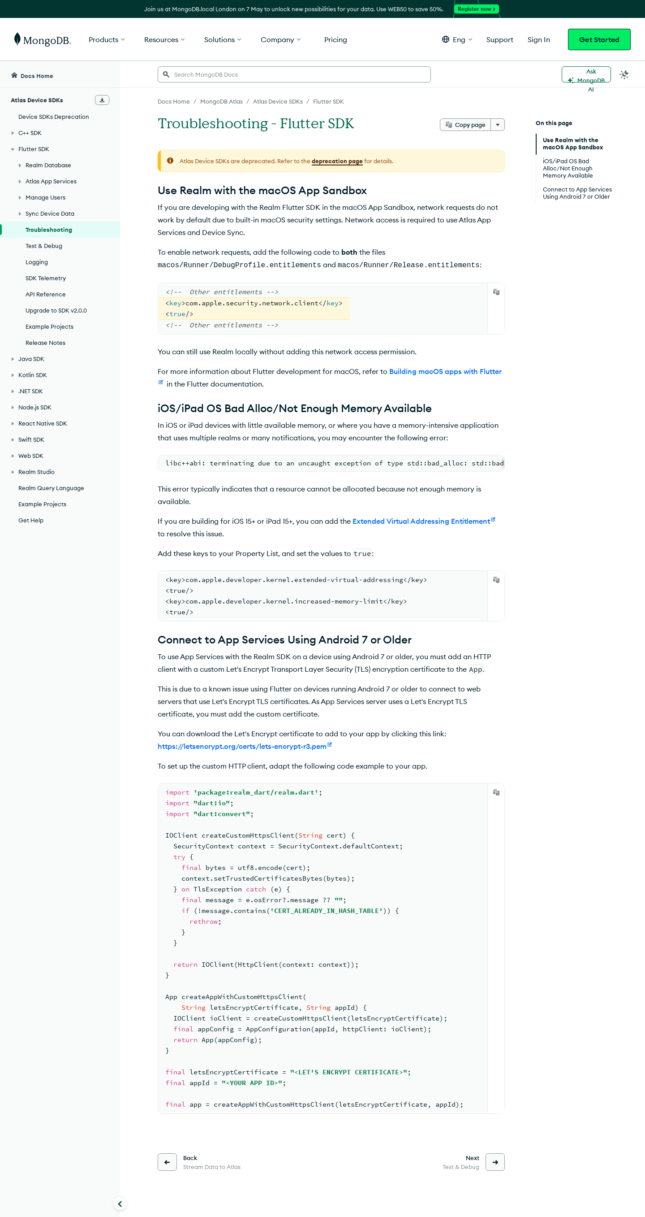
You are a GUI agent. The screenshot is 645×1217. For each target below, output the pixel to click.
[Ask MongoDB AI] (586, 74)
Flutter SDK (328, 101)
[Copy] (496, 291)
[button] (457, 39)
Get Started (599, 39)
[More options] (497, 124)
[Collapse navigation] (120, 1203)
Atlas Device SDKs (278, 101)
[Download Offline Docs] (102, 100)
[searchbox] (294, 74)
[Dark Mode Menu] (624, 74)
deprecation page (337, 161)
